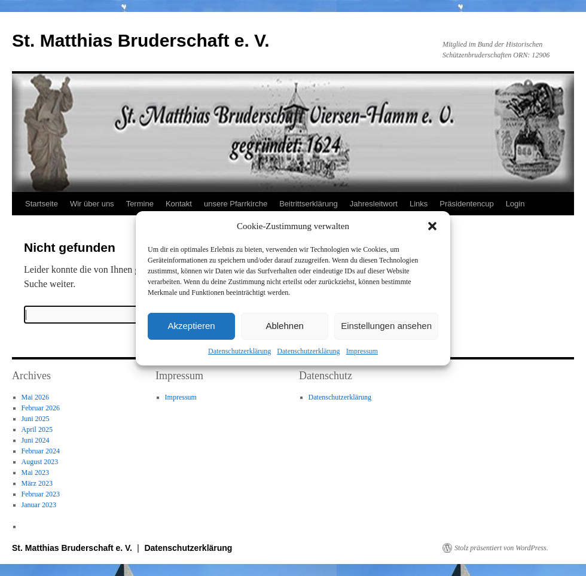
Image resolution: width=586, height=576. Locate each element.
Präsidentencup (466, 203)
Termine (140, 203)
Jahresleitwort (374, 203)
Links (419, 203)
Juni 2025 (36, 419)
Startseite (41, 203)
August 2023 (40, 462)
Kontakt (179, 203)
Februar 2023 (41, 494)
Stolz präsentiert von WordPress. (501, 548)
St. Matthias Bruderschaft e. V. (141, 40)
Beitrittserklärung (308, 203)
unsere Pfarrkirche (235, 203)
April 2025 (37, 429)
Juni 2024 (36, 440)
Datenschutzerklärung (239, 351)
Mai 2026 (35, 397)
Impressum (362, 351)
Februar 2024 (41, 451)
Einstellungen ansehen (386, 326)
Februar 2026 (41, 408)
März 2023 (37, 483)
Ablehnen (284, 326)
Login (515, 203)
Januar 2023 (39, 505)
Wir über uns (92, 203)
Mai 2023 (35, 472)
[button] (432, 226)
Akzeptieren (191, 326)
